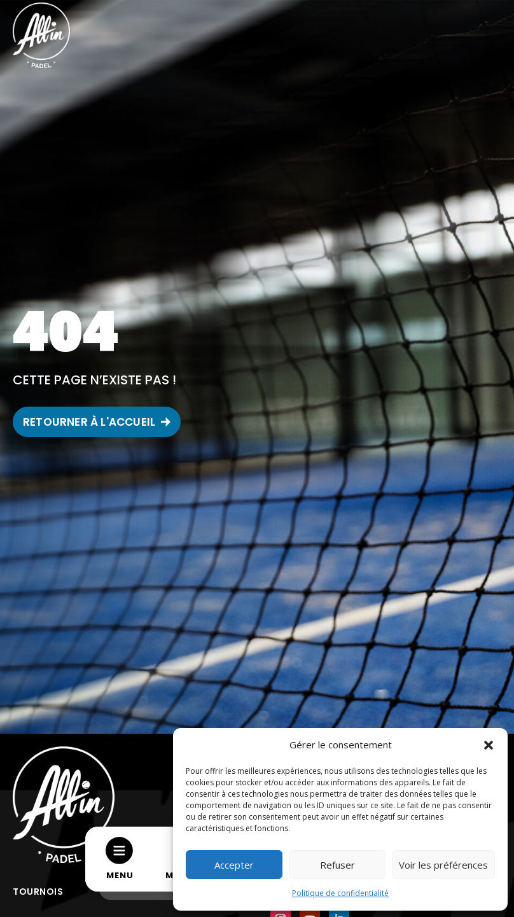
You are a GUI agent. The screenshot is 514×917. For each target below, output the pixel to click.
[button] (488, 745)
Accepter (234, 864)
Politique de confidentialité (340, 893)
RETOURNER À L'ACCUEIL (89, 422)
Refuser (337, 864)
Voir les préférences (443, 864)
